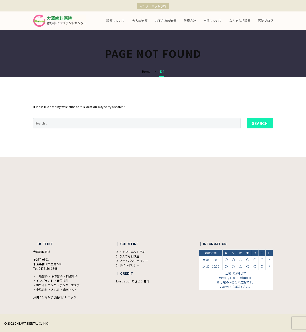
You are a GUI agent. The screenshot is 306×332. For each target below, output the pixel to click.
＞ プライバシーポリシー (132, 261)
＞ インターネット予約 (130, 252)
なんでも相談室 (239, 21)
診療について (115, 21)
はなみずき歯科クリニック (59, 297)
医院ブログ (265, 21)
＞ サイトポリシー (127, 265)
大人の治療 (139, 21)
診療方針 (190, 21)
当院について (212, 21)
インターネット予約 (153, 6)
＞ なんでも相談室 (127, 256)
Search (260, 123)
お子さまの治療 (165, 21)
